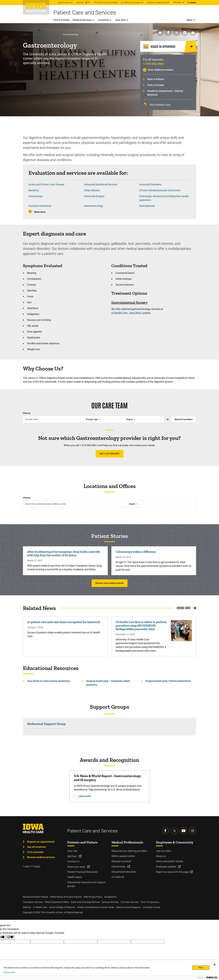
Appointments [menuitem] (64, 2)
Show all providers (183, 419)
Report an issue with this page (172, 871)
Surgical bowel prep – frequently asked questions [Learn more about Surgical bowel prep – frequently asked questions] (108, 682)
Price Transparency (150, 902)
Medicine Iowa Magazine (128, 907)
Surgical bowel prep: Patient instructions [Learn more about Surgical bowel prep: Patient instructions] (168, 680)
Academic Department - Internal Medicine (165, 92)
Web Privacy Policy (93, 897)
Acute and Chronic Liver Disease (46, 184)
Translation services (33, 902)
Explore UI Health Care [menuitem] (156, 2)
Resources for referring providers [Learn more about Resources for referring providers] (129, 850)
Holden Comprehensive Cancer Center (95, 907)
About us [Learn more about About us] (161, 856)
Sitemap (27, 907)
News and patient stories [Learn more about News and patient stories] (169, 861)
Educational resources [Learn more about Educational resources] (124, 871)
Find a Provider (155, 85)
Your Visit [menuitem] (120, 19)
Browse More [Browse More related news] (183, 608)
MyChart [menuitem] (80, 2)
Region (129, 419)
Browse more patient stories (109, 583)
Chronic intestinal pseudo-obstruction (160, 190)
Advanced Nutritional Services (100, 184)
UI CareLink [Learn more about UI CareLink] (118, 876)
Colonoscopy (35, 196)
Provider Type (92, 419)
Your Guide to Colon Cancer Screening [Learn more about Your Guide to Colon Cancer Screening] (48, 680)
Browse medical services (41, 857)
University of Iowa (151, 907)
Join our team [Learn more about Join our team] (163, 850)
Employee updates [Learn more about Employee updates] (166, 866)
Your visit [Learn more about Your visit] (72, 850)
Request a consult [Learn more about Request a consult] (121, 861)
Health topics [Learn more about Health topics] (74, 877)
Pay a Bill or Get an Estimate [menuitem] (106, 2)
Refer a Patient (155, 79)
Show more (40, 212)
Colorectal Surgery (94, 196)
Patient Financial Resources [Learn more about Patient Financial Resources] (82, 871)
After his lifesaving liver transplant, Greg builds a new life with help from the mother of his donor (63, 553)
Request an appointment (41, 841)
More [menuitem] (189, 19)
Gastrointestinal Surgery (129, 302)
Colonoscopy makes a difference (136, 551)
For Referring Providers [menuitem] (131, 2)
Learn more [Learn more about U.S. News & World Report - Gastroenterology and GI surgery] (84, 796)
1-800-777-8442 (31, 866)
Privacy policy (9, 972)
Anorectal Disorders (150, 184)
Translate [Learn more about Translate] (177, 2)
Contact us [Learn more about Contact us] (73, 861)
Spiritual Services (110, 902)
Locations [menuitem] (103, 19)
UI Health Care (40, 907)
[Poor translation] (10, 937)
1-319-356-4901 (153, 64)
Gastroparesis (147, 205)
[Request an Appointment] (168, 46)
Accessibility (110, 897)
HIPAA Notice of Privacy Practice (66, 897)
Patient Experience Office (57, 902)
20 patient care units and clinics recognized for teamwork (63, 622)
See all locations (36, 846)
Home (25, 34)
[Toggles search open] (191, 2)
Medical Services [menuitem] (82, 19)
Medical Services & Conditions (45, 34)
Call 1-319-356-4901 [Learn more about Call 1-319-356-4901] (109, 453)
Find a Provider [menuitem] (61, 19)
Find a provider (35, 852)
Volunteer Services (130, 902)
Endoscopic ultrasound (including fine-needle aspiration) (164, 198)
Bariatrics (33, 190)
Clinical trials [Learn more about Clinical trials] (119, 866)
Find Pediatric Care (160, 104)
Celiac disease (92, 190)
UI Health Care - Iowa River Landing (130, 312)
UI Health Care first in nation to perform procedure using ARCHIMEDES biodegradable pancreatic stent (141, 625)
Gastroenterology (93, 205)
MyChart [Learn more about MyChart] (72, 856)
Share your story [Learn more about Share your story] (76, 866)
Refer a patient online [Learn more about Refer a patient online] (123, 856)
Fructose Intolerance (39, 205)
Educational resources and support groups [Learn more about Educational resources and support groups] (86, 884)
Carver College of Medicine (62, 907)
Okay (200, 967)
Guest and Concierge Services (85, 902)
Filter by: (27, 413)
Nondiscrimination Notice (35, 897)
